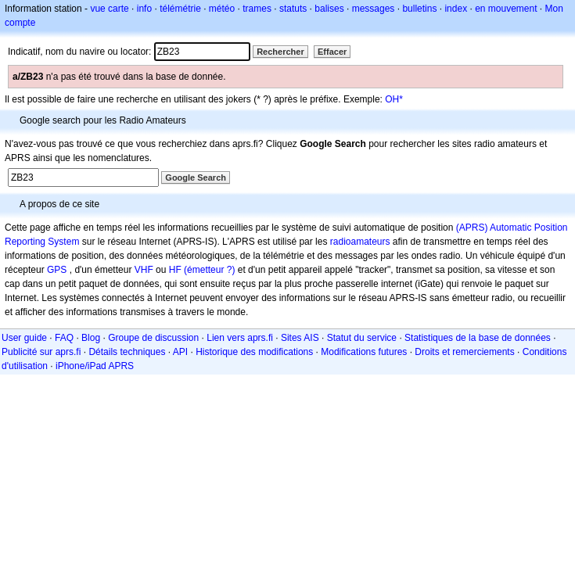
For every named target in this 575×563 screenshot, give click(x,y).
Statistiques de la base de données (477, 337)
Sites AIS (300, 337)
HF (175, 269)
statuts (293, 8)
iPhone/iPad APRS (95, 365)
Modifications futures (364, 351)
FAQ (64, 337)
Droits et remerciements (464, 351)
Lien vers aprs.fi (240, 337)
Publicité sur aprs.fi (41, 351)
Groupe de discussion (153, 337)
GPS (56, 269)
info (144, 8)
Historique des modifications (254, 351)
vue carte (109, 8)
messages (373, 8)
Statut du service (362, 337)
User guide (24, 337)
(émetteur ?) (209, 269)
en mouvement (506, 8)
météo (222, 8)
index (455, 8)
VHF (144, 269)
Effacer (332, 51)
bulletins (419, 8)
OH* (394, 99)
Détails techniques (126, 351)
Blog (90, 337)
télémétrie (180, 8)
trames (257, 8)
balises (328, 8)
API (180, 351)
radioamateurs (360, 241)
